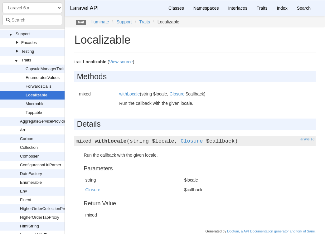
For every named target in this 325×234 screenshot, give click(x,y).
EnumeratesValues (43, 77)
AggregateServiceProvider (43, 121)
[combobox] (32, 20)
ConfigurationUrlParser (40, 165)
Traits (26, 60)
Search (304, 8)
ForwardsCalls (38, 86)
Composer (29, 156)
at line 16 (307, 139)
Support (23, 34)
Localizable (36, 95)
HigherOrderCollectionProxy (45, 208)
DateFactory (31, 173)
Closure (176, 93)
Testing (27, 51)
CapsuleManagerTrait (45, 68)
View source (121, 61)
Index (282, 8)
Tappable (34, 112)
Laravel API (84, 8)
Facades (29, 42)
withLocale (129, 93)
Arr (22, 130)
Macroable (35, 103)
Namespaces (206, 8)
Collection (29, 147)
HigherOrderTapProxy (39, 217)
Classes (176, 8)
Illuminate (99, 21)
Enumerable (31, 182)
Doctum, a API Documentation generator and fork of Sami (271, 231)
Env (23, 191)
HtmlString (29, 226)
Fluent (25, 199)
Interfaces (237, 8)
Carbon (26, 138)
